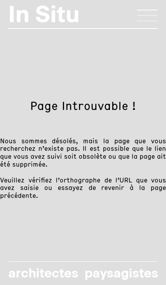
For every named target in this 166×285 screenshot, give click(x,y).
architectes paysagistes (83, 273)
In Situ (44, 14)
